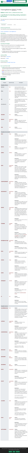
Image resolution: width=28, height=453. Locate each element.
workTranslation (3, 429)
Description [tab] (3, 24)
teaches (2, 272)
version (2, 417)
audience (2, 152)
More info (17, 451)
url (1, 296)
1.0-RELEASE (8, 56)
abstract (2, 146)
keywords (2, 119)
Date (10, 349)
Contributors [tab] (9, 24)
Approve (10, 451)
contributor (3, 321)
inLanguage (3, 223)
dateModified (3, 356)
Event (10, 400)
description (3, 114)
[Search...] (21, 1)
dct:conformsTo (3, 104)
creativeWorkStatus (4, 331)
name (2, 127)
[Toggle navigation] (26, 5)
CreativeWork (6, 31)
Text (10, 91)
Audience (10, 152)
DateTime (10, 350)
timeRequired (3, 280)
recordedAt (3, 400)
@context (2, 87)
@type (2, 91)
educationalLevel (3, 191)
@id (1, 99)
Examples (3, 78)
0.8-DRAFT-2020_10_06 (11, 62)
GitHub (3, 20)
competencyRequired (4, 181)
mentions (2, 259)
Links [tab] (15, 24)
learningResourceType (4, 240)
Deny (14, 451)
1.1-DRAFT (7, 58)
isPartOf (2, 381)
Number (10, 417)
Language (10, 223)
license (2, 251)
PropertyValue (11, 207)
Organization (11, 165)
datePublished (3, 364)
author (2, 165)
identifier (2, 207)
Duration (10, 280)
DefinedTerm (11, 119)
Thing (2, 31)
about (2, 133)
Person (10, 166)
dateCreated (3, 349)
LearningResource (12, 31)
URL (9, 87)
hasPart (2, 369)
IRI (9, 99)
